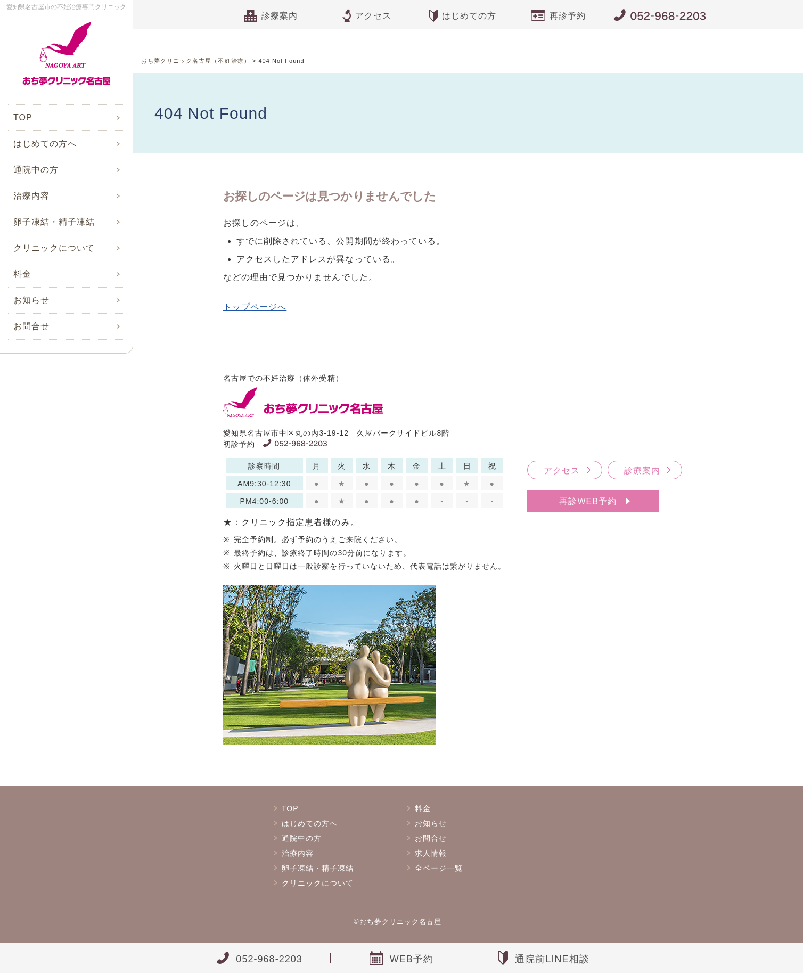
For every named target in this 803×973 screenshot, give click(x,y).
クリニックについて (54, 247)
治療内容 (31, 195)
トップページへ (254, 307)
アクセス (562, 470)
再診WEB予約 (588, 501)
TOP (22, 117)
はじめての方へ (45, 143)
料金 (22, 274)
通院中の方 (36, 169)
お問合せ (31, 326)
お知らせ (31, 300)
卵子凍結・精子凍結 (54, 221)
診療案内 (642, 470)
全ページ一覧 (439, 868)
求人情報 (431, 853)
